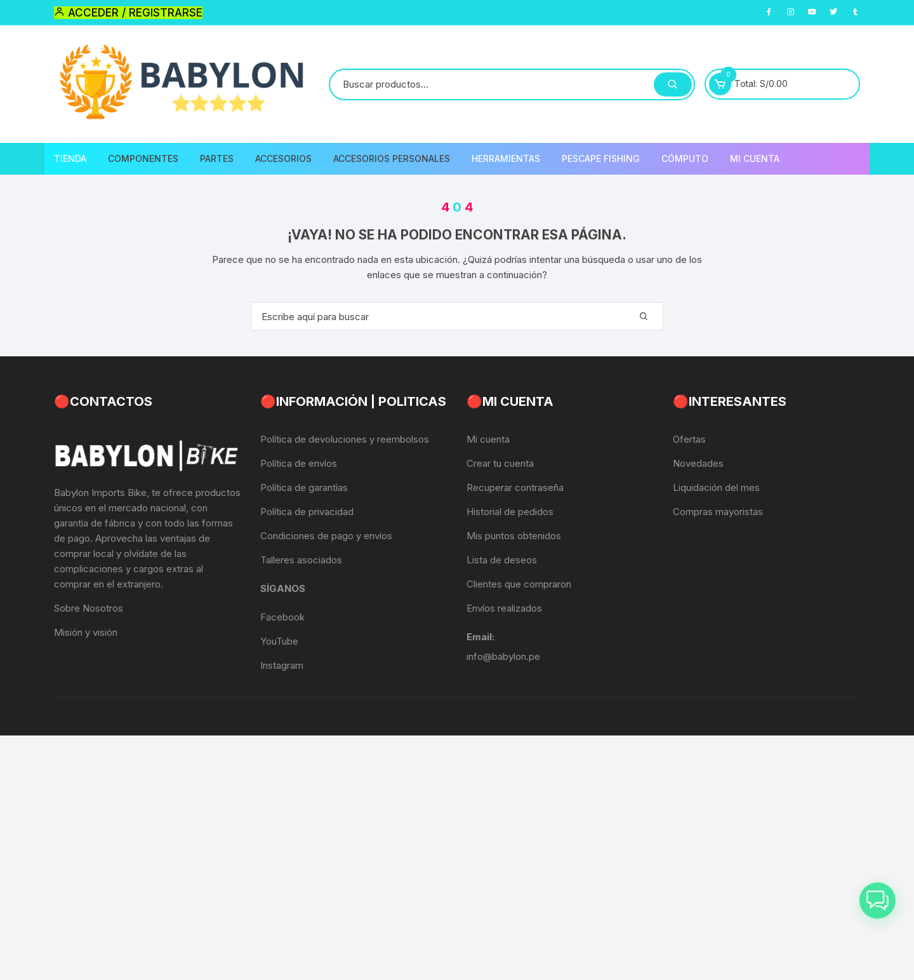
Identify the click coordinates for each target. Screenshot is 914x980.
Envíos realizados (504, 608)
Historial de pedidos (510, 512)
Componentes (143, 158)
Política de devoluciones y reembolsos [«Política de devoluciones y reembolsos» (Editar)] (344, 439)
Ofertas (689, 439)
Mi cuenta (488, 439)
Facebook (282, 617)
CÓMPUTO (684, 158)
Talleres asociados (301, 560)
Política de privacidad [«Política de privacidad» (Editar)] (307, 512)
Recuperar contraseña (515, 487)
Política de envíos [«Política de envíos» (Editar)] (298, 463)
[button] (877, 897)
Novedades (698, 463)
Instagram (281, 665)
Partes (217, 158)
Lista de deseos (502, 560)
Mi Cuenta (754, 158)
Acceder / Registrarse (128, 12)
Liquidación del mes (716, 487)
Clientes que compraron (519, 584)
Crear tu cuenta (500, 463)
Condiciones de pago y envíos (326, 536)
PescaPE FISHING (601, 158)
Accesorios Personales (391, 158)
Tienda (70, 158)
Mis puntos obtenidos (514, 536)
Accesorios (283, 158)
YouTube (279, 641)
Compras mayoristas (718, 512)
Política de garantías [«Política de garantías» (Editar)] (304, 487)
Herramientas (506, 158)
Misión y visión (85, 632)
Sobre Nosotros (88, 608)
